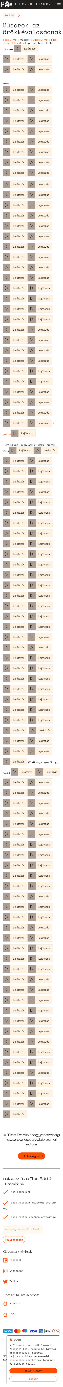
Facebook (12, 1260)
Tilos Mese (18, 43)
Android (11, 1303)
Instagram (13, 1270)
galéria (7, 434)
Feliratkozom (14, 1239)
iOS (8, 1314)
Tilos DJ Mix (10, 39)
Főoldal (9, 15)
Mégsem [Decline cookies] (33, 1379)
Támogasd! (31, 1156)
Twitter (11, 1281)
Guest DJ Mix (40, 39)
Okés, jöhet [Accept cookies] (33, 1371)
